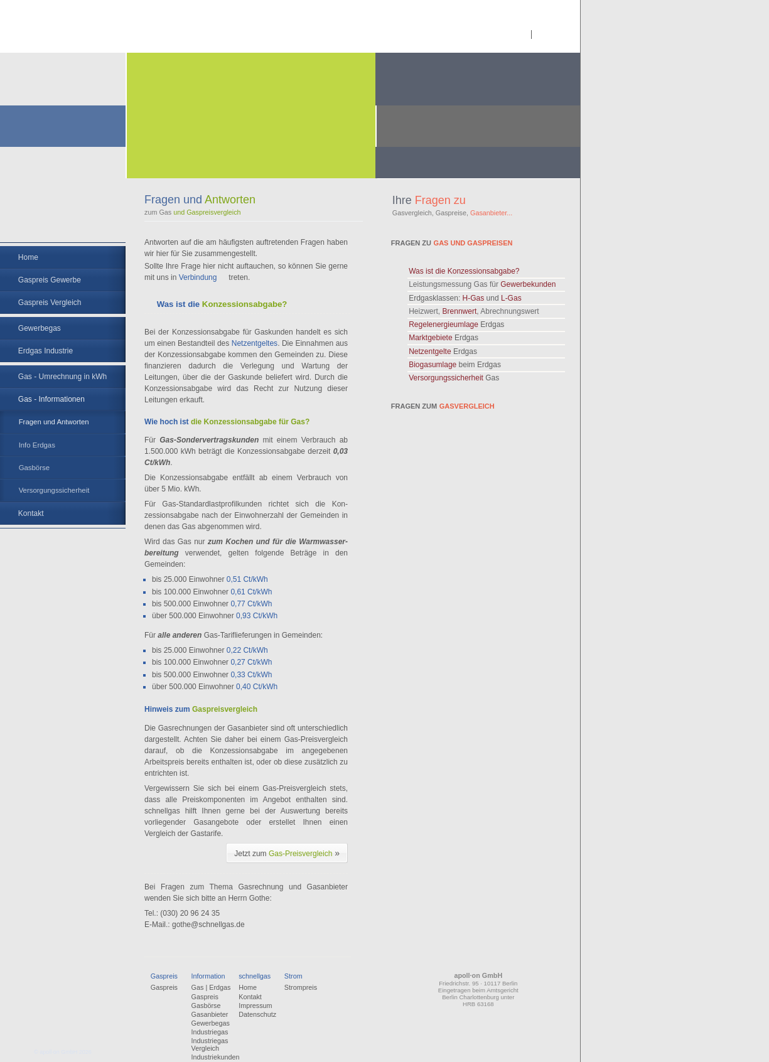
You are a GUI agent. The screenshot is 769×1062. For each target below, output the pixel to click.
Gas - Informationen (51, 399)
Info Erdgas (37, 445)
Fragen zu (452, 243)
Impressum (255, 1005)
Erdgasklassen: (465, 298)
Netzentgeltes (254, 343)
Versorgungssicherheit (54, 490)
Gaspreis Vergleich (50, 302)
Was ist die (464, 271)
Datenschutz (257, 1014)
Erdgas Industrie (45, 350)
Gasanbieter (210, 1014)
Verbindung (198, 277)
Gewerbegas (39, 328)
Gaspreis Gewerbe (49, 280)
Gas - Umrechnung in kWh (62, 376)
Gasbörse (34, 467)
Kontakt (31, 513)
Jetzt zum (287, 853)
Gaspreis (164, 987)
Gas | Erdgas (211, 987)
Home (28, 257)
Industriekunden (215, 1057)
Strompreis (300, 987)
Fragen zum (443, 406)
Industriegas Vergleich (210, 1044)
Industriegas (210, 1032)
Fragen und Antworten (54, 422)
